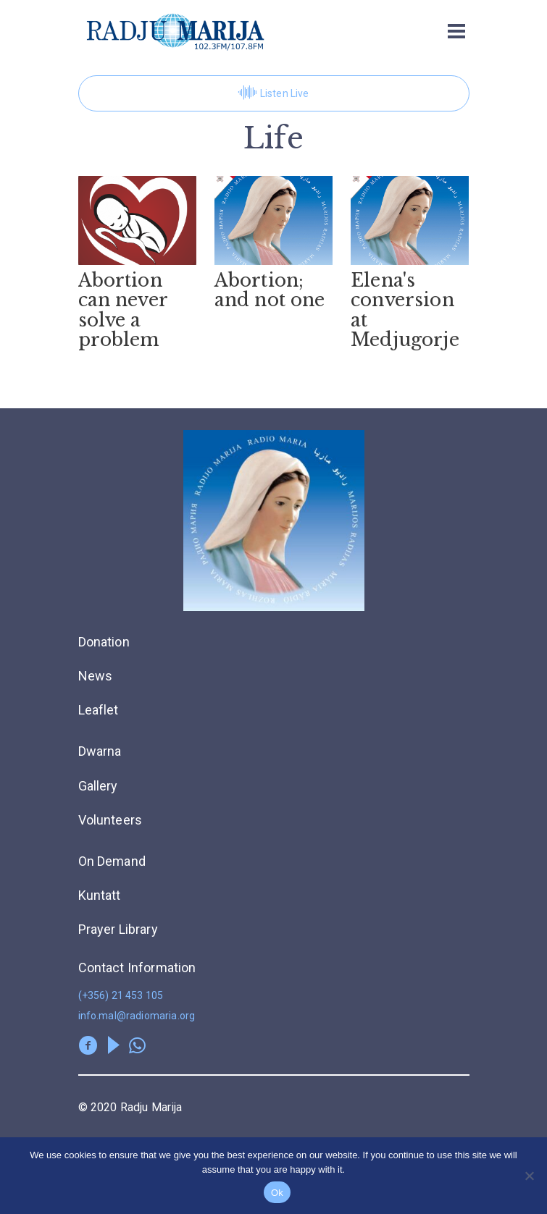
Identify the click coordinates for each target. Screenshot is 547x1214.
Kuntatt (99, 895)
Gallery (98, 785)
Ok (277, 1192)
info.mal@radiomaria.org (137, 1015)
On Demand (112, 861)
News (95, 675)
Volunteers (110, 819)
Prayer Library (118, 929)
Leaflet (98, 709)
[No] (529, 1175)
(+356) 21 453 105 (121, 995)
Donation (104, 641)
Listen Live (273, 93)
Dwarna (100, 751)
